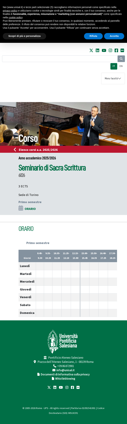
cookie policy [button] (15, 17)
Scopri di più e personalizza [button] (24, 36)
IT (114, 66)
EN (121, 66)
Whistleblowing (65, 379)
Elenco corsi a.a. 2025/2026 (37, 150)
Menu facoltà (111, 78)
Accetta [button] (114, 36)
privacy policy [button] (10, 10)
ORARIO (30, 209)
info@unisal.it (65, 370)
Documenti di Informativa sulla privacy (65, 374)
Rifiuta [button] (93, 36)
